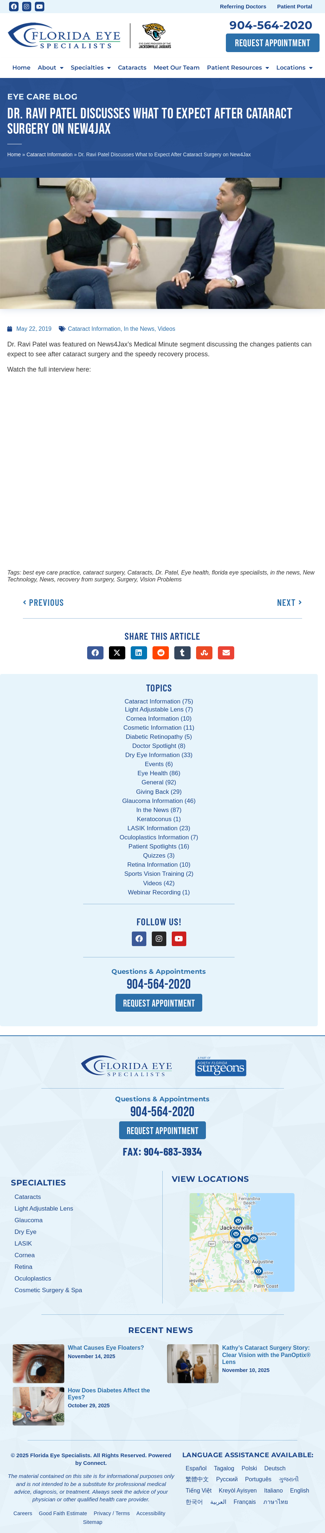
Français (244, 1501)
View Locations (210, 1178)
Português (258, 1479)
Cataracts (132, 67)
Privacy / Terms (112, 1513)
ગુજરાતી (289, 1479)
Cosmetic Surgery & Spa (48, 1289)
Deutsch (275, 1468)
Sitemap (92, 1521)
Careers (22, 1513)
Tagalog (224, 1468)
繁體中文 (197, 1479)
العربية (218, 1501)
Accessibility (151, 1513)
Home (21, 67)
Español (196, 1468)
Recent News (160, 1329)
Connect (94, 1462)
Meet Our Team (177, 67)
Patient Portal (294, 6)
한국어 (194, 1501)
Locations (294, 67)
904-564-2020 (270, 25)
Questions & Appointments (158, 972)
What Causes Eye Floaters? (106, 1347)
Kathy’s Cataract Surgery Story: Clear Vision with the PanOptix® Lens (266, 1354)
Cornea (25, 1254)
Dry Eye (25, 1231)
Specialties (91, 67)
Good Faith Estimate (63, 1513)
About (51, 67)
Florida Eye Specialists (60, 1454)
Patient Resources (238, 67)
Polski (249, 1468)
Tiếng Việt (198, 1490)
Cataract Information (50, 154)
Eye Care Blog (42, 96)
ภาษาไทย (275, 1501)
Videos (166, 329)
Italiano (273, 1490)
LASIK (23, 1242)
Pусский (226, 1479)
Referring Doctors (243, 6)
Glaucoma (28, 1219)
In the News (139, 329)
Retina (23, 1266)
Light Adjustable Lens (44, 1207)
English (299, 1490)
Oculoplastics (33, 1277)
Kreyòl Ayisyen (238, 1490)
